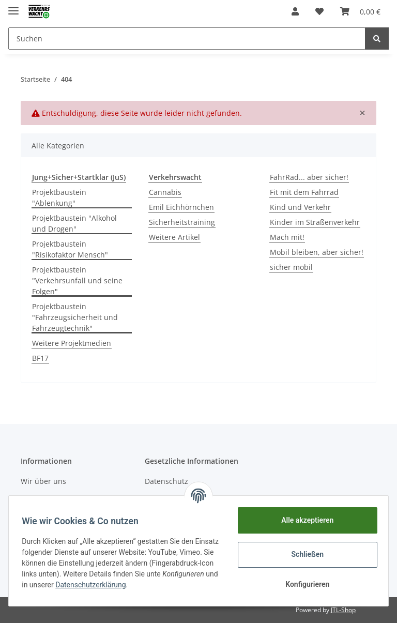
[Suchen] (186, 38)
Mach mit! (287, 237)
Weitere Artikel (174, 237)
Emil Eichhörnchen (181, 207)
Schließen (304, 554)
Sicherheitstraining (182, 222)
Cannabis (165, 192)
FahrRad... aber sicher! (309, 177)
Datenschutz (166, 481)
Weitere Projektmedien (71, 343)
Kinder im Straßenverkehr (315, 222)
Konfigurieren (304, 584)
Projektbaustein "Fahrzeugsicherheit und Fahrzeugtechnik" (75, 317)
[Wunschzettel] (319, 11)
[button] (295, 11)
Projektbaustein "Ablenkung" (59, 197)
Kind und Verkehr (300, 207)
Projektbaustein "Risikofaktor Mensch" (70, 249)
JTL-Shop (343, 609)
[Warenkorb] (360, 11)
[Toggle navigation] (13, 6)
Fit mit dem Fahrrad (304, 192)
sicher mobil (291, 267)
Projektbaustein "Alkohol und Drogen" (74, 223)
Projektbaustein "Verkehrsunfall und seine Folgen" (77, 280)
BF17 (40, 358)
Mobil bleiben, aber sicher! (316, 252)
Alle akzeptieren (304, 520)
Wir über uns (43, 481)
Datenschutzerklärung (167, 585)
